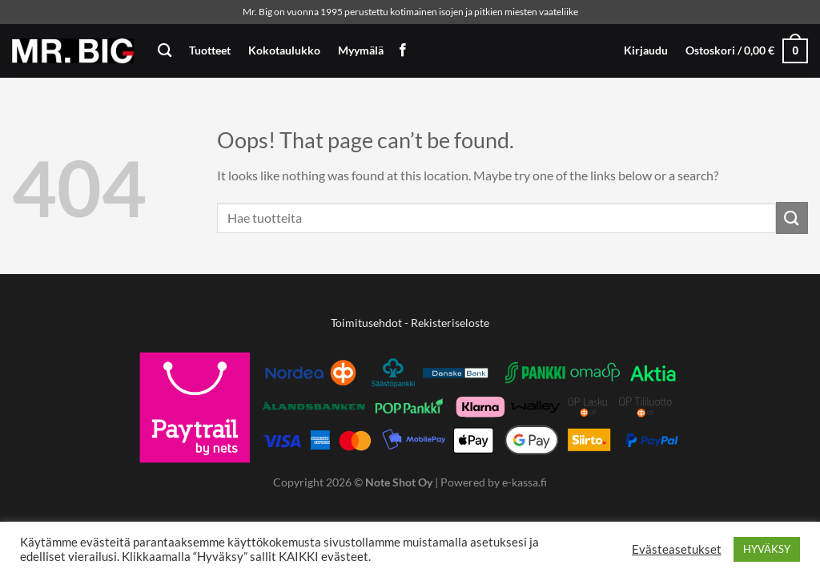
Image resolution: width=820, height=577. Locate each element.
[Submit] (792, 217)
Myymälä (361, 50)
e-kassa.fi (524, 482)
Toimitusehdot (366, 322)
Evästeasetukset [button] (677, 549)
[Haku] (164, 50)
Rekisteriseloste (450, 322)
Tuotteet (210, 50)
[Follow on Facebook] (402, 50)
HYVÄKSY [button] (766, 549)
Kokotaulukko (284, 50)
